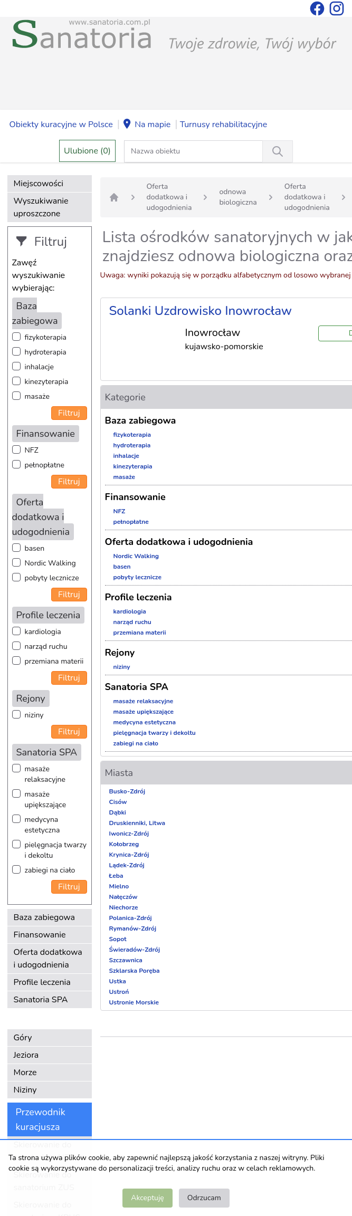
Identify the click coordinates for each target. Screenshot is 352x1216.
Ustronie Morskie (134, 1002)
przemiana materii (54, 661)
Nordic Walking (50, 563)
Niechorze (123, 907)
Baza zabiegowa (44, 917)
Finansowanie (40, 935)
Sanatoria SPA (41, 1000)
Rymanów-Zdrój (133, 928)
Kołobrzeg (124, 844)
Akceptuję (147, 1198)
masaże (37, 396)
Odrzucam (204, 1198)
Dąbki (117, 812)
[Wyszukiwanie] (277, 151)
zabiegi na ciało (50, 870)
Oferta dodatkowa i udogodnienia (48, 958)
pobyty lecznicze (52, 578)
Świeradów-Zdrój (134, 949)
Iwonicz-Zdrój (129, 833)
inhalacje (39, 367)
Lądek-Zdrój (127, 865)
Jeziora (26, 1055)
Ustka (117, 981)
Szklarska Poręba (134, 970)
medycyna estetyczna (42, 825)
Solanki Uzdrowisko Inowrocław (200, 310)
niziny (34, 715)
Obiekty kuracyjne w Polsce (61, 124)
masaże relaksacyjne (45, 774)
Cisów (118, 802)
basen (35, 548)
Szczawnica (125, 960)
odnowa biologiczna (237, 197)
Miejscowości (38, 183)
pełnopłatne (45, 465)
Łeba (116, 876)
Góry (23, 1037)
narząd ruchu (46, 646)
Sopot (118, 939)
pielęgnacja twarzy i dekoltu (56, 850)
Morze (25, 1072)
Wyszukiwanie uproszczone (41, 207)
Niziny (25, 1090)
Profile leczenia (42, 982)
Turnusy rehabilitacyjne (223, 124)
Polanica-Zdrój (130, 918)
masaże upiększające (45, 799)
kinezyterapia (47, 382)
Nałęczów (123, 897)
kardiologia (43, 632)
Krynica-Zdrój (129, 854)
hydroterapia (45, 352)
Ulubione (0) (87, 151)
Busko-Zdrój (127, 791)
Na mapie (146, 125)
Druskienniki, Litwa (137, 823)
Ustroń (119, 992)
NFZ (32, 450)
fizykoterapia (45, 337)
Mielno (119, 886)
